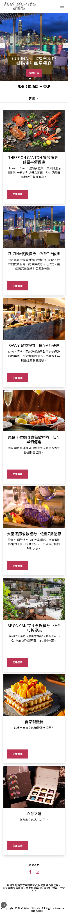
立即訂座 (34, 73)
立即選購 (17, 194)
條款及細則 (36, 911)
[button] (27, 78)
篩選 (34, 98)
